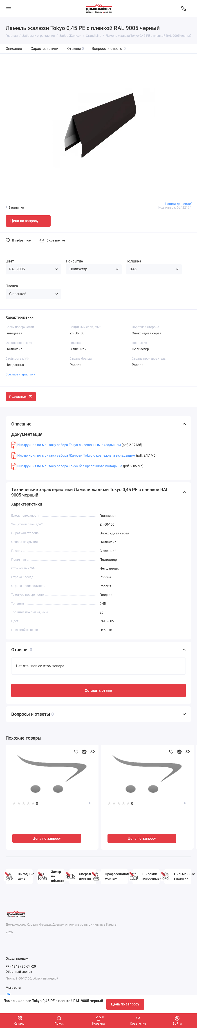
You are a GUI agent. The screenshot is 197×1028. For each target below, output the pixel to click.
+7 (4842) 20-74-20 (21, 966)
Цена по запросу (125, 1004)
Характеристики (44, 48)
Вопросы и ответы (109, 48)
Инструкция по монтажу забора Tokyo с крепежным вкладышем (69, 445)
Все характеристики (20, 374)
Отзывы (75, 48)
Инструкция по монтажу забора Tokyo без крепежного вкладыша (69, 466)
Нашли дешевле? (179, 204)
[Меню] (8, 8)
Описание (14, 48)
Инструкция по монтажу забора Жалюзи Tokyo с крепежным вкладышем (76, 455)
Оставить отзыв (98, 690)
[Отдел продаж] (183, 8)
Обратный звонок (19, 971)
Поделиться (20, 396)
